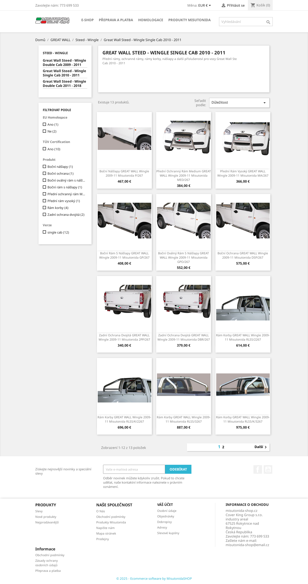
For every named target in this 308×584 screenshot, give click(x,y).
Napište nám (105, 528)
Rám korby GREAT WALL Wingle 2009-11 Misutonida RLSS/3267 (183, 419)
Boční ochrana (60, 173)
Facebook (257, 469)
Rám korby (57, 208)
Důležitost (239, 102)
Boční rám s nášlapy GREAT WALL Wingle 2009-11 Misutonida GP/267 (124, 255)
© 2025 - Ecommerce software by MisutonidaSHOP (154, 578)
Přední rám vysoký (63, 201)
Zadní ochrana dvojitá (65, 214)
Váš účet (165, 504)
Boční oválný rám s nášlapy (66, 180)
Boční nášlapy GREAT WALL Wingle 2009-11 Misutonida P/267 (124, 173)
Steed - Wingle (55, 53)
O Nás (100, 511)
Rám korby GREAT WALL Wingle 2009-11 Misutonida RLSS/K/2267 (124, 419)
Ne (51, 131)
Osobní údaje (166, 511)
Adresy (162, 527)
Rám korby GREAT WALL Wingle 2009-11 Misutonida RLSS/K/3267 (243, 419)
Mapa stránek (106, 533)
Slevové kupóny (168, 533)
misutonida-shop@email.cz (247, 544)
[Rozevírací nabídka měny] (205, 5)
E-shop (87, 20)
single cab (58, 232)
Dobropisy (164, 522)
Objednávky (165, 516)
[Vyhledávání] (246, 21)
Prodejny (102, 539)
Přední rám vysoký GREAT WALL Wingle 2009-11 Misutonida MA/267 (242, 173)
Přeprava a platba (116, 20)
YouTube (268, 469)
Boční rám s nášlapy (64, 187)
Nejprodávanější (47, 522)
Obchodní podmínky (110, 517)
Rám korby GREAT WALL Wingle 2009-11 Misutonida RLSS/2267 (243, 337)
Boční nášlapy (60, 166)
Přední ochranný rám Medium (66, 194)
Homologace (150, 20)
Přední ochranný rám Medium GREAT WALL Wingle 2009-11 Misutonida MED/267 (183, 175)
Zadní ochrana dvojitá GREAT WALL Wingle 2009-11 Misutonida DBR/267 (183, 337)
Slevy (39, 511)
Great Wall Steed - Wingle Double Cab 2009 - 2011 (64, 62)
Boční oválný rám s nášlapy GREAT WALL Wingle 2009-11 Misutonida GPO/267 (183, 257)
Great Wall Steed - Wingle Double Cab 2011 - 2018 (64, 83)
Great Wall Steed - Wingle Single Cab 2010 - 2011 (64, 73)
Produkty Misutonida (189, 20)
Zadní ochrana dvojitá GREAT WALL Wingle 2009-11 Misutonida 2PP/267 (124, 337)
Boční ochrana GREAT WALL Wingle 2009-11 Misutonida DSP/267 (243, 255)
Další (261, 447)
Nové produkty (45, 517)
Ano (52, 124)
